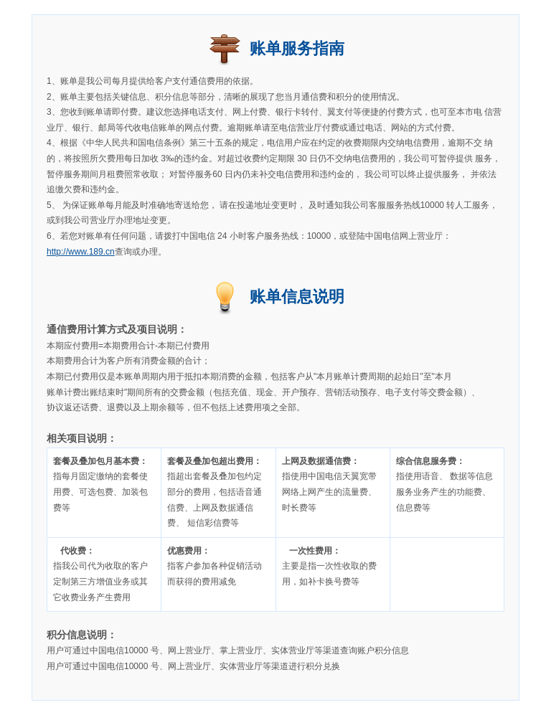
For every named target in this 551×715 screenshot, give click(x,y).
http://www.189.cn (81, 252)
